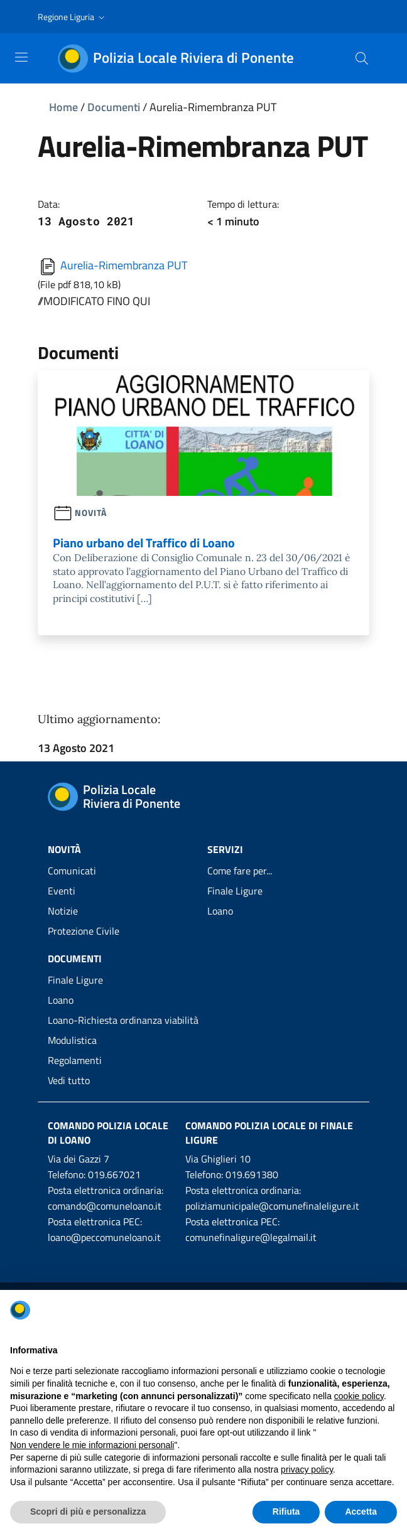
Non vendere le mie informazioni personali (92, 1445)
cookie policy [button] (359, 1396)
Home (63, 107)
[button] (72, 17)
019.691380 (251, 1174)
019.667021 (114, 1174)
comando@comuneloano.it (104, 1205)
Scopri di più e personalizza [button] (88, 1511)
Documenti (113, 107)
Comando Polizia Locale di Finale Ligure (269, 1132)
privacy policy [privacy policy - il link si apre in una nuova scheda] (307, 1469)
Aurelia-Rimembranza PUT (112, 265)
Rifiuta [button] (286, 1511)
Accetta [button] (361, 1511)
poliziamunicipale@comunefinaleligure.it (272, 1205)
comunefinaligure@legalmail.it (251, 1237)
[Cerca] (361, 58)
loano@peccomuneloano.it (104, 1237)
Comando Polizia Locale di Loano (108, 1132)
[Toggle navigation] (21, 57)
